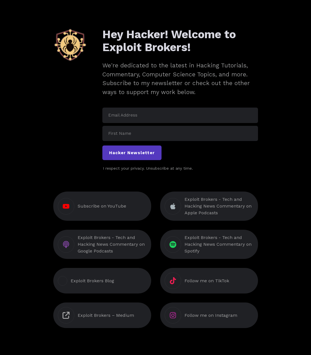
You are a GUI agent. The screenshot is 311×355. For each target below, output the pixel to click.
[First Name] (180, 133)
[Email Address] (180, 115)
